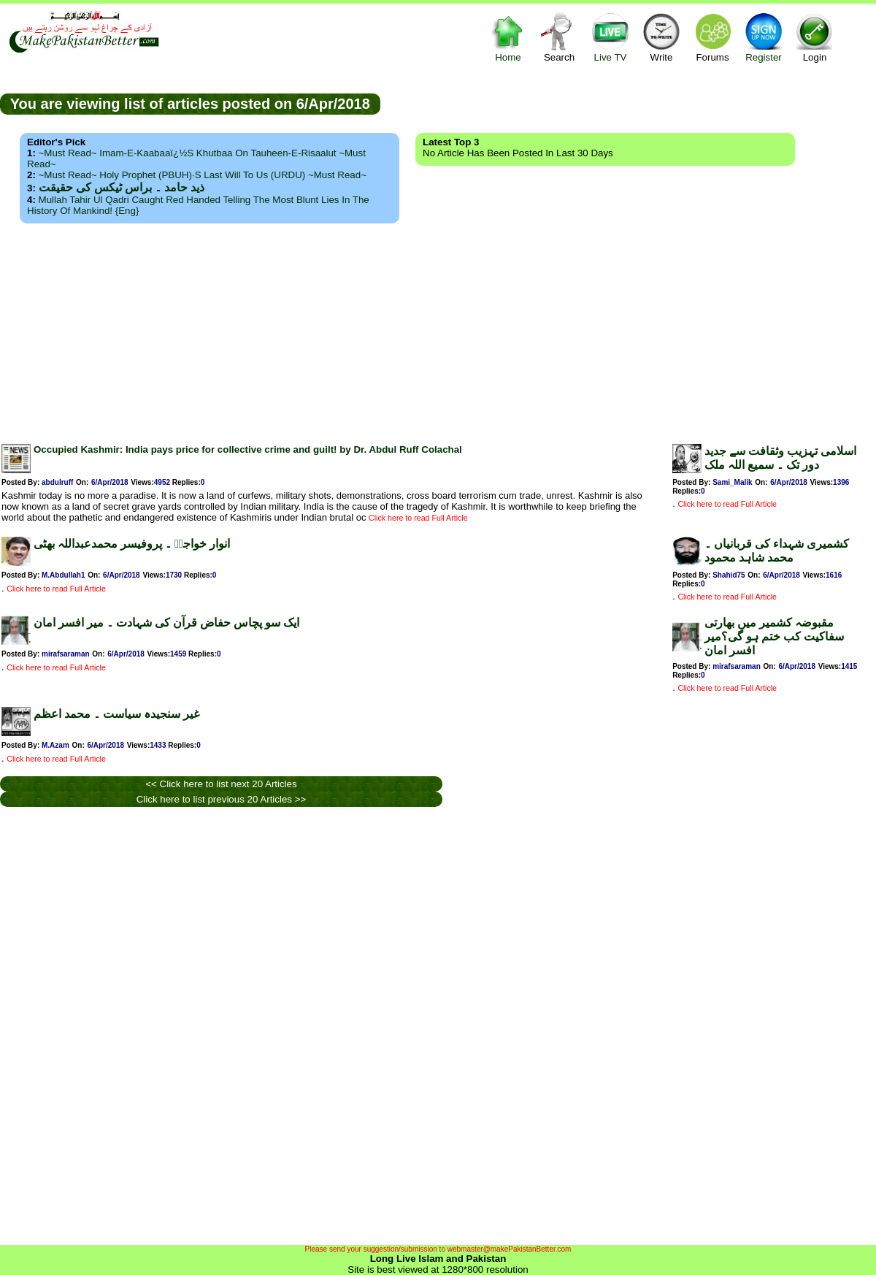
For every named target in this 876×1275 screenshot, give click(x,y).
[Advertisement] (438, 329)
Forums (712, 37)
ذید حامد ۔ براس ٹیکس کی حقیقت (121, 187)
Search (559, 37)
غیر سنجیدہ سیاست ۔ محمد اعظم (116, 714)
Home (508, 37)
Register (763, 37)
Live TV (610, 37)
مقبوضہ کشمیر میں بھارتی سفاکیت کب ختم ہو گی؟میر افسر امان (774, 636)
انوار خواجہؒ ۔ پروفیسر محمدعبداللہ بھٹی (132, 543)
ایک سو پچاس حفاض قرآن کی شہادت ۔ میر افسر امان (166, 622)
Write (661, 37)
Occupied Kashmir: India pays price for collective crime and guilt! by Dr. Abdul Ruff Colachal (248, 449)
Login (814, 37)
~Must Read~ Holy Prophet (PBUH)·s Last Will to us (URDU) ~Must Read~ (202, 174)
